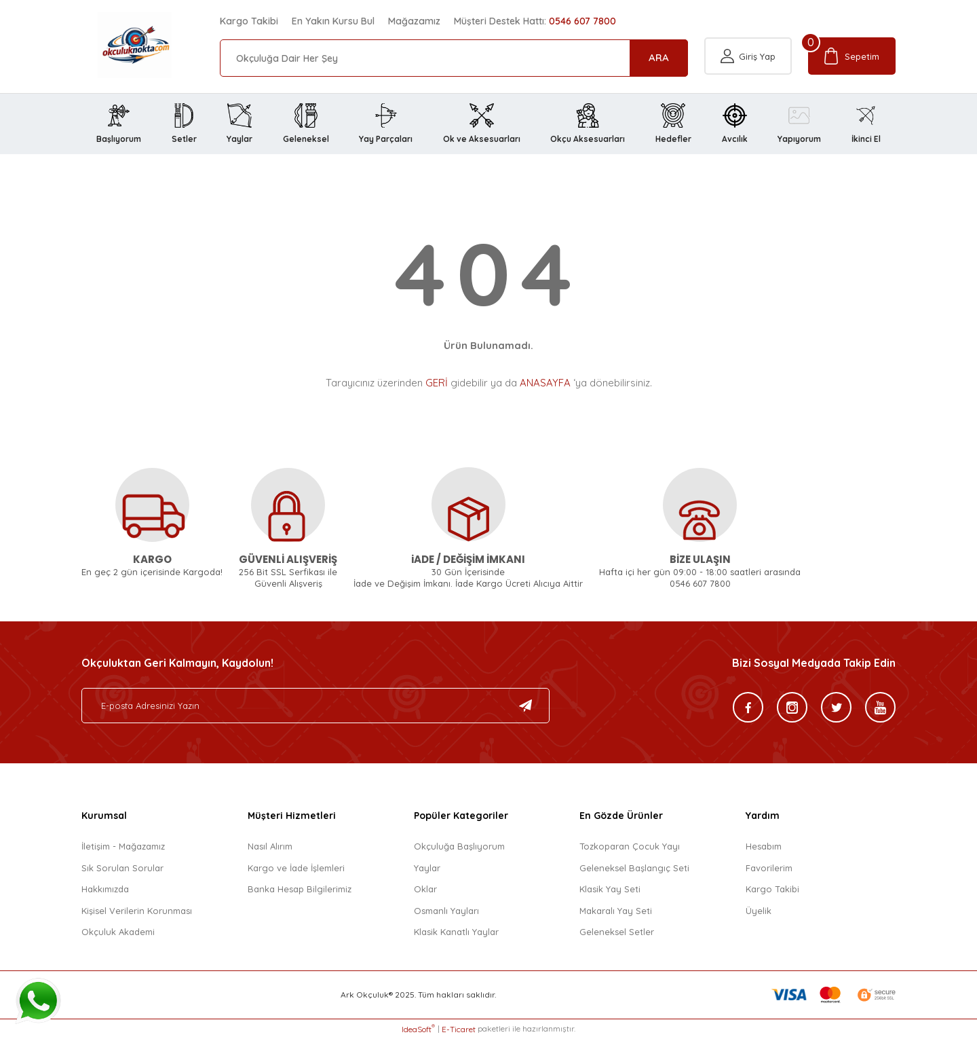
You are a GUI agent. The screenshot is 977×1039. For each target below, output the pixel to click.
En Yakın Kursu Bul (333, 21)
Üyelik (758, 910)
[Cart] (852, 58)
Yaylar (427, 867)
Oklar (425, 889)
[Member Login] (748, 58)
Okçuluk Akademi (118, 932)
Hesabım (764, 846)
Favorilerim (769, 867)
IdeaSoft (418, 1028)
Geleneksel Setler (616, 932)
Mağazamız (414, 21)
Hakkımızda (105, 889)
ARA (659, 57)
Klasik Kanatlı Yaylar (456, 932)
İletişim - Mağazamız (123, 846)
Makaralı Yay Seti (615, 910)
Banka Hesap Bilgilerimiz (299, 889)
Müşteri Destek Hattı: (535, 21)
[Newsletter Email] (315, 706)
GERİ (436, 382)
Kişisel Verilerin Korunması (136, 910)
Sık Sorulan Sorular (122, 867)
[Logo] (118, 45)
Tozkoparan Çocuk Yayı (629, 846)
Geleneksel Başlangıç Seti (634, 867)
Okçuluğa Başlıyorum (459, 846)
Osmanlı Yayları (446, 910)
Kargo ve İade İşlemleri (296, 867)
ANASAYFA (545, 382)
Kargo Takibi (249, 21)
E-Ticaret (459, 1029)
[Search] (454, 58)
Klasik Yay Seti (609, 889)
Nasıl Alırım (270, 846)
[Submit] (526, 706)
